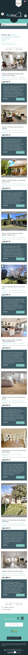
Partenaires (18, 644)
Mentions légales (6, 644)
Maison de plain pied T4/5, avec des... (13, 287)
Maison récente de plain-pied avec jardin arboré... (12, 74)
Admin (22, 644)
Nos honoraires (12, 644)
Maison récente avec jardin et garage (12, 127)
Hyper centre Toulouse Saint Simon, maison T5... (12, 234)
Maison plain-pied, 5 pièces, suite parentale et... (12, 340)
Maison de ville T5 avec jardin (12, 571)
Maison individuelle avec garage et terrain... (13, 521)
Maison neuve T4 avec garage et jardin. (13, 398)
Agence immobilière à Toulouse (8, 43)
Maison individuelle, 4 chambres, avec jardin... (14, 181)
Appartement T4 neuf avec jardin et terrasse (14, 451)
